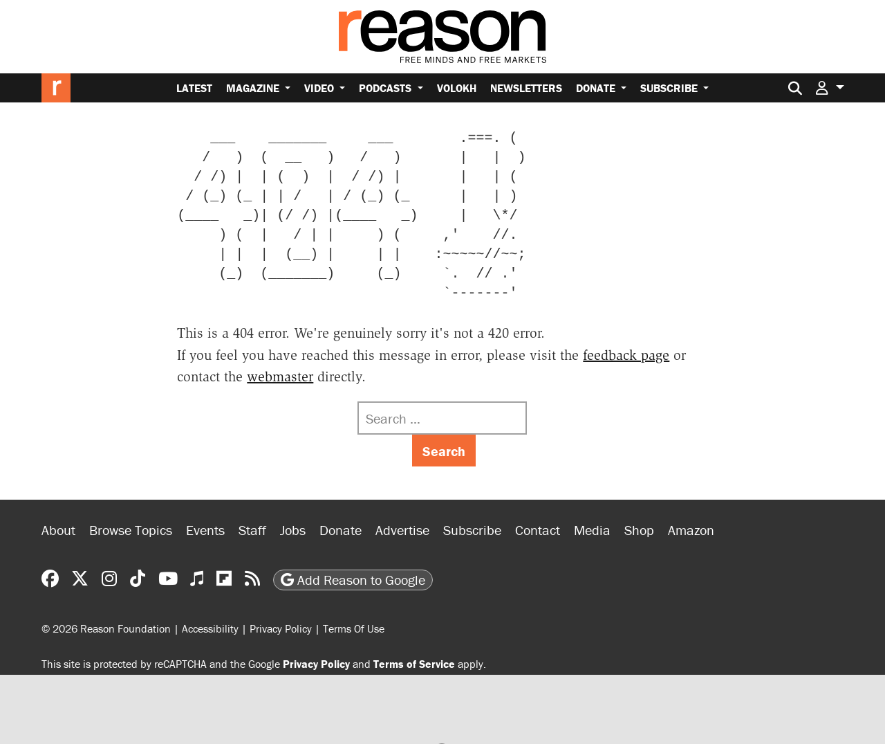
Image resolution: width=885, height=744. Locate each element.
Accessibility (210, 628)
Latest (194, 88)
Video (320, 88)
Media (592, 529)
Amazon (691, 529)
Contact (537, 529)
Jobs (293, 529)
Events (205, 529)
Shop (639, 529)
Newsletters (526, 88)
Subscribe (670, 88)
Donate (597, 88)
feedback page (626, 355)
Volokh (456, 88)
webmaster (280, 376)
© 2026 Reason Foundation (106, 628)
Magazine (254, 88)
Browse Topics (130, 529)
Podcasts (386, 88)
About (58, 529)
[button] (830, 87)
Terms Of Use (353, 628)
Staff (252, 529)
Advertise (402, 529)
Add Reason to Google (353, 579)
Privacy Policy (281, 628)
